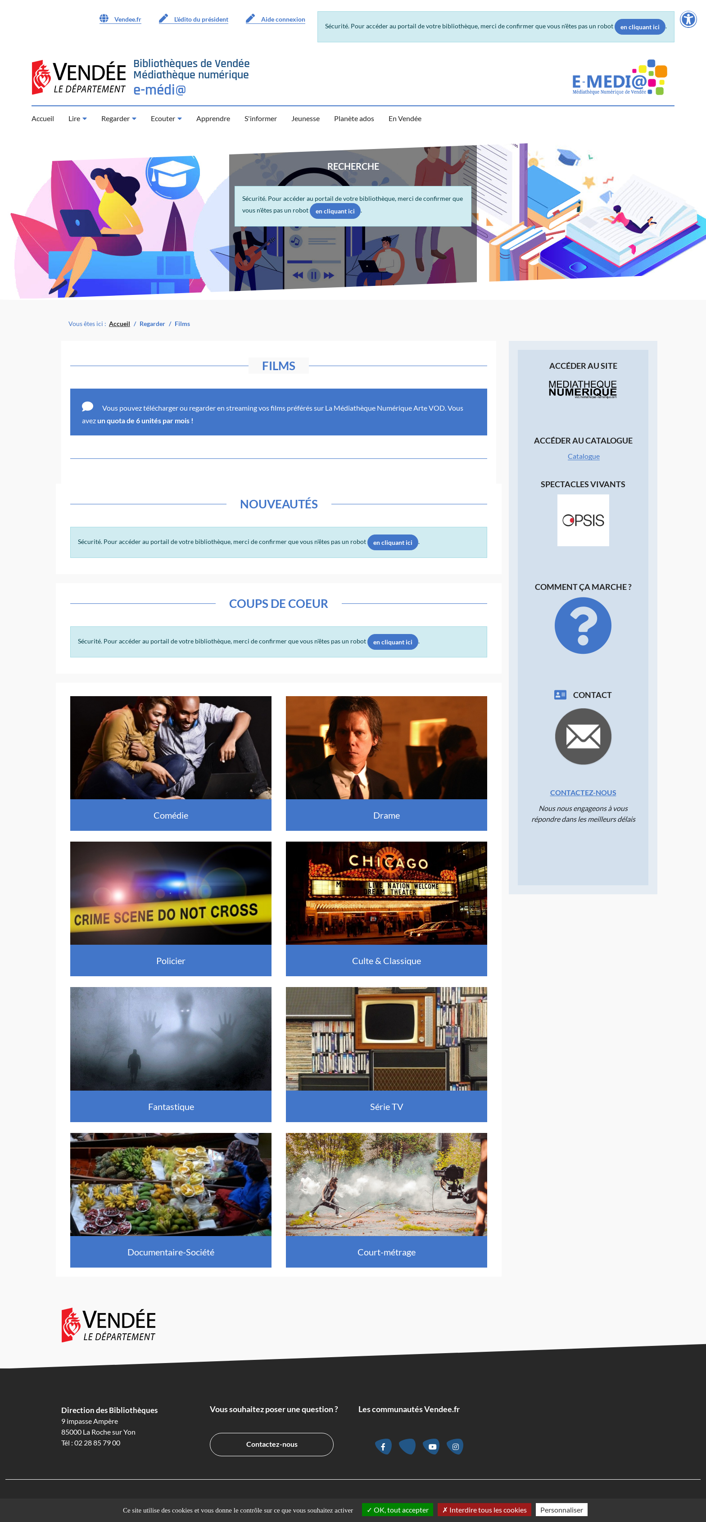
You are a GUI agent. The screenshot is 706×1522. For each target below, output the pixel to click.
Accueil (43, 118)
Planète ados (354, 118)
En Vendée (405, 118)
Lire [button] (74, 118)
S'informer (260, 118)
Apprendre (213, 118)
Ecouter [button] (163, 118)
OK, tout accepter (398, 1509)
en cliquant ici (640, 27)
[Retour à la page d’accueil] (191, 77)
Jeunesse (305, 118)
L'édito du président (193, 18)
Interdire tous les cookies (484, 1509)
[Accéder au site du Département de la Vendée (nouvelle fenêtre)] (79, 77)
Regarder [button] (115, 118)
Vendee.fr (120, 18)
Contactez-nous (583, 792)
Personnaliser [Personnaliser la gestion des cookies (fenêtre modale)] (561, 1509)
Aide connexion (275, 18)
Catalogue (584, 456)
